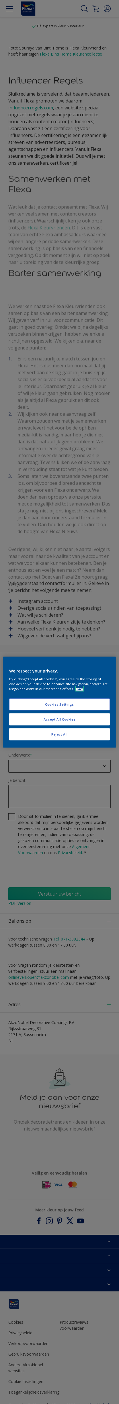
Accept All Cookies (59, 719)
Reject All (59, 734)
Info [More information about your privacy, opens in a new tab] (79, 689)
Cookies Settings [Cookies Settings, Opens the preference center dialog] (59, 704)
